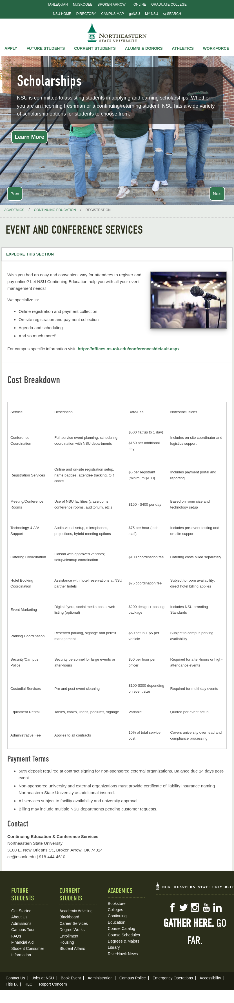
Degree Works (71, 929)
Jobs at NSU (43, 978)
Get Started (21, 911)
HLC (28, 984)
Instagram (195, 907)
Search (172, 14)
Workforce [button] (216, 48)
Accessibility (210, 978)
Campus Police (132, 978)
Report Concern (53, 984)
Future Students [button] (45, 48)
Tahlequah (57, 4)
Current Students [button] (95, 48)
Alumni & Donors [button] (144, 48)
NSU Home (62, 14)
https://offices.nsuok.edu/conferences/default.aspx (129, 348)
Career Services (73, 923)
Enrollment (68, 936)
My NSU (151, 14)
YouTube (206, 907)
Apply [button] (11, 48)
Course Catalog (121, 928)
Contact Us (15, 978)
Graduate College (169, 4)
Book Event (71, 978)
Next (217, 193)
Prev (14, 193)
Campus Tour (23, 929)
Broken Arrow (111, 4)
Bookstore (117, 903)
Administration (100, 978)
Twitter (183, 907)
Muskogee (82, 4)
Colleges (115, 909)
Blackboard (69, 917)
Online (139, 4)
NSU (117, 32)
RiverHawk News (123, 954)
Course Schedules (124, 935)
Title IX (12, 984)
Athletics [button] (183, 48)
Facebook (172, 907)
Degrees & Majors (123, 941)
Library (114, 947)
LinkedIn (217, 907)
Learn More (29, 137)
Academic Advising (76, 911)
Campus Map (112, 14)
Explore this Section (30, 254)
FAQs (16, 936)
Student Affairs (72, 948)
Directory (86, 14)
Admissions (21, 923)
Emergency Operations (173, 978)
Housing (66, 942)
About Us (19, 917)
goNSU (134, 14)
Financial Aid (22, 942)
